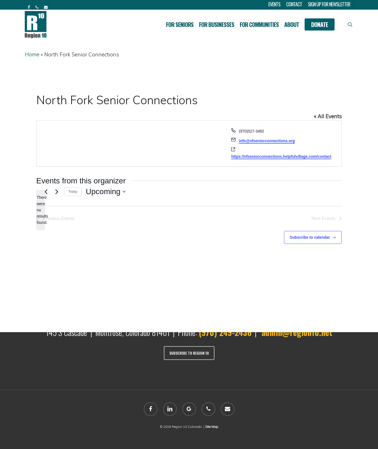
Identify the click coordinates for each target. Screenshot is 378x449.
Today (72, 192)
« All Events (328, 116)
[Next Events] (56, 191)
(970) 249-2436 (225, 332)
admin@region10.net (296, 332)
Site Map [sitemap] (211, 427)
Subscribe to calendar (310, 237)
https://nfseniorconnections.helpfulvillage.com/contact (281, 156)
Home (32, 54)
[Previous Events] (46, 191)
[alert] (40, 210)
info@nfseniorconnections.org (267, 141)
